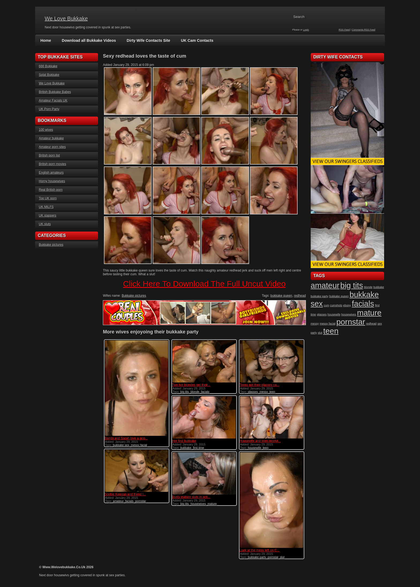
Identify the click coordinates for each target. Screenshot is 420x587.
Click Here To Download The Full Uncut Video (204, 283)
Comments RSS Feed (363, 29)
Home (45, 40)
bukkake (185, 447)
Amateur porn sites (52, 147)
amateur (118, 501)
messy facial (139, 445)
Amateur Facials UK (53, 100)
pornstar (140, 501)
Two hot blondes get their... (191, 385)
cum (326, 305)
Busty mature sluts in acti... (191, 497)
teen (272, 391)
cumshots (336, 305)
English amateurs (51, 172)
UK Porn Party (49, 109)
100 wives (46, 130)
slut (282, 557)
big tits (184, 391)
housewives (198, 503)
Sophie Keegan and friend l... (125, 494)
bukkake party (257, 557)
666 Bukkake (48, 66)
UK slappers (47, 215)
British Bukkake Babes (55, 92)
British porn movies (52, 164)
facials (205, 391)
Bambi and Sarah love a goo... (126, 438)
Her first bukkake (184, 441)
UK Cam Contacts (194, 40)
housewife (254, 447)
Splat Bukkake (49, 75)
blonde (194, 391)
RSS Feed (344, 29)
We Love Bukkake (66, 18)
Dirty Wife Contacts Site (146, 40)
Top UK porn (48, 198)
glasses (253, 391)
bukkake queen (281, 296)
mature (212, 503)
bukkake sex (121, 445)
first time (198, 447)
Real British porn (51, 190)
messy (264, 391)
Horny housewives (52, 181)
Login (306, 29)
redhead (300, 296)
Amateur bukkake (51, 138)
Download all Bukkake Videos (88, 40)
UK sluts (45, 224)
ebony (347, 305)
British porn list (49, 155)
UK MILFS (46, 207)
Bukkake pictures (51, 245)
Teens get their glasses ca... (259, 385)
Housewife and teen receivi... (260, 441)
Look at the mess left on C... (259, 550)
